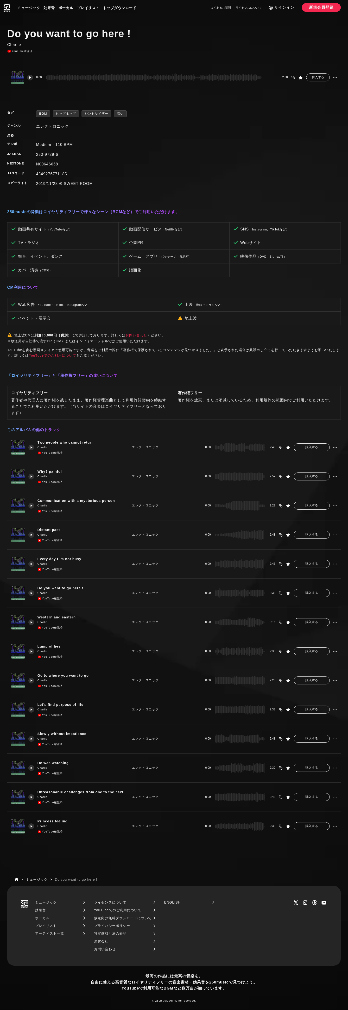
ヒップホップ (66, 113)
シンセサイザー (96, 113)
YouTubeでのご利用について (52, 355)
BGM (43, 113)
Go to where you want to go (65, 676)
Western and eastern (58, 617)
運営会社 (101, 941)
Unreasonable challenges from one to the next (83, 792)
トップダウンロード (120, 8)
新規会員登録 (321, 7)
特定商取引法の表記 (110, 933)
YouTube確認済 (19, 51)
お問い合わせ (136, 335)
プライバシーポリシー (112, 926)
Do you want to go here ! (62, 588)
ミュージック (29, 8)
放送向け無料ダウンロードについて (123, 918)
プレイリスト (88, 8)
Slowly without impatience (63, 734)
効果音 (49, 8)
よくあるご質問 (221, 7)
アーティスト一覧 (49, 933)
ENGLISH (172, 902)
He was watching (54, 763)
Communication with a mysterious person (78, 501)
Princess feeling (54, 821)
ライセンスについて (249, 7)
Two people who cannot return (67, 442)
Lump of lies (50, 646)
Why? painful (51, 472)
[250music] (7, 8)
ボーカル (65, 8)
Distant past (50, 530)
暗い (120, 113)
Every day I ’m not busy (61, 559)
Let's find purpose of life (62, 705)
